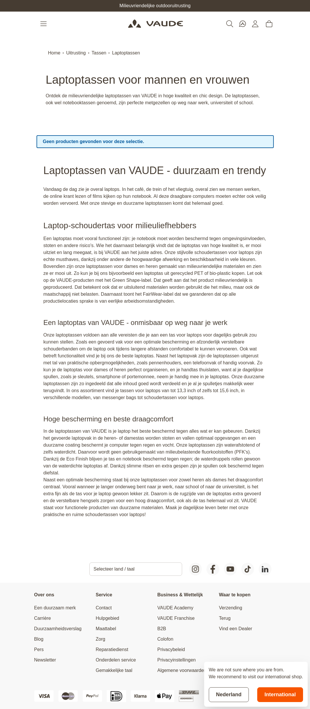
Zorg (100, 639)
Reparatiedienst (112, 649)
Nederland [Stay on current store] (229, 694)
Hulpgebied (107, 618)
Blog (38, 639)
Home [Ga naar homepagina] (54, 52)
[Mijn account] (255, 23)
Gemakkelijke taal (114, 670)
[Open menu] (44, 23)
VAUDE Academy (175, 607)
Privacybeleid (171, 649)
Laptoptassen (126, 52)
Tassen (99, 52)
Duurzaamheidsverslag (58, 628)
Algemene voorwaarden (181, 670)
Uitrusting (76, 52)
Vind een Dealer (235, 628)
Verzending (230, 607)
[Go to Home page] (155, 23)
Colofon (165, 639)
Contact (104, 607)
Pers (39, 649)
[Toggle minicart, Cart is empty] (269, 23)
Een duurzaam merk (55, 607)
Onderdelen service (116, 659)
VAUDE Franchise (176, 618)
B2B (161, 628)
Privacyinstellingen (176, 659)
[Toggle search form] (229, 23)
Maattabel (106, 628)
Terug (225, 618)
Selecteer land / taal (114, 569)
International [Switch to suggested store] (280, 694)
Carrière (42, 618)
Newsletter (45, 659)
